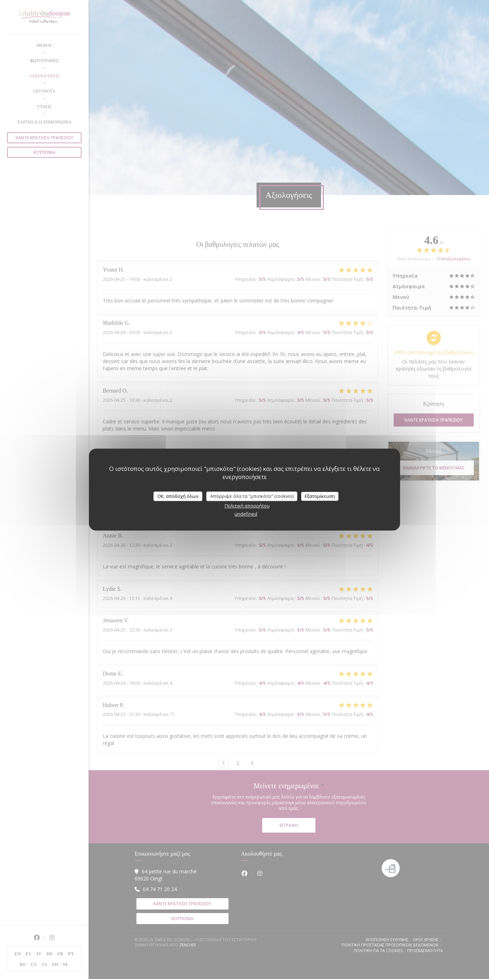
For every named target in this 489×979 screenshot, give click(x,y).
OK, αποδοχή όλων (177, 496)
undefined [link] (246, 514)
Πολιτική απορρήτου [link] (247, 505)
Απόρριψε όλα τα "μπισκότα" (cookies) (251, 496)
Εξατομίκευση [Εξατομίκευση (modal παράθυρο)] (320, 496)
